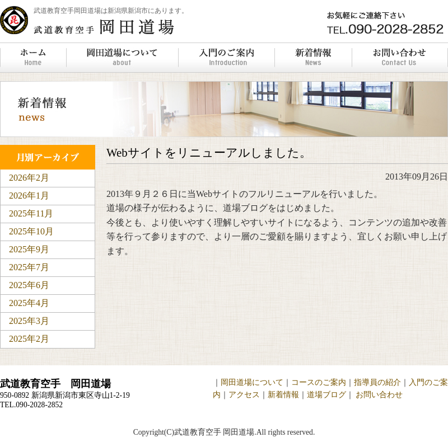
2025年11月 (31, 213)
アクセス (244, 394)
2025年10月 (31, 231)
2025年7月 (29, 267)
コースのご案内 (318, 382)
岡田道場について (122, 58)
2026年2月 (29, 177)
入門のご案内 (226, 58)
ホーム (33, 58)
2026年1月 (29, 195)
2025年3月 (29, 321)
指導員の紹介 (377, 382)
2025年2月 (29, 339)
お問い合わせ (400, 58)
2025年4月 (29, 303)
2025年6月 (29, 285)
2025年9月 (29, 249)
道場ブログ (326, 394)
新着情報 (313, 58)
